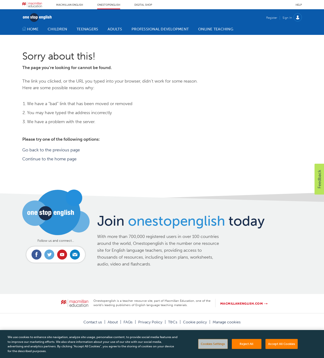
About (113, 322)
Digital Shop (143, 4)
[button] (319, 179)
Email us (75, 254)
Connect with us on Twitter (49, 254)
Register (271, 17)
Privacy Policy (150, 322)
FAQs (127, 322)
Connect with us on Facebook (36, 254)
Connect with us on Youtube (62, 254)
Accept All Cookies (281, 348)
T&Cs (172, 322)
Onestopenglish (108, 4)
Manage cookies (227, 322)
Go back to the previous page (51, 150)
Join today (181, 221)
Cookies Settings (213, 348)
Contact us (92, 322)
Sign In (287, 17)
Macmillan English (69, 4)
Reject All (246, 348)
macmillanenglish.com (241, 303)
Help (299, 4)
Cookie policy (195, 322)
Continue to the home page (49, 159)
